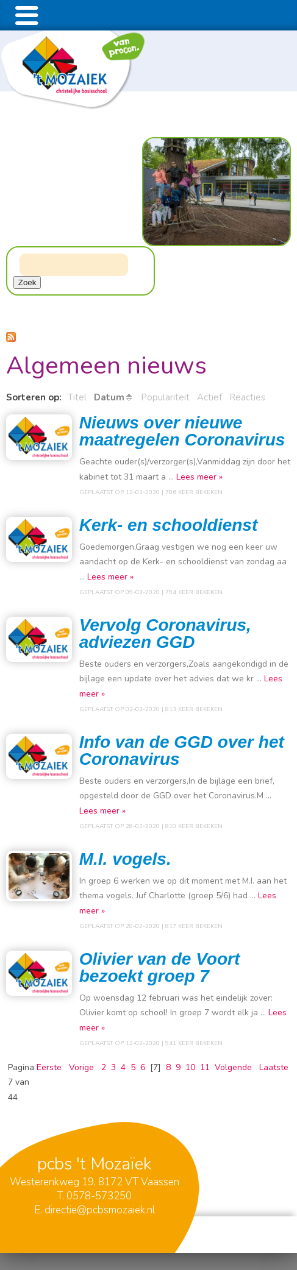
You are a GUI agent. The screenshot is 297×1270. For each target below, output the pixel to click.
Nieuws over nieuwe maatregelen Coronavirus (182, 431)
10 (190, 1067)
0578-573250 (99, 1196)
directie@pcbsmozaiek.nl (100, 1210)
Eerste (49, 1067)
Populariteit (165, 397)
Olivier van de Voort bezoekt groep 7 (159, 967)
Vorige (81, 1067)
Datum (109, 397)
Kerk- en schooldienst (168, 525)
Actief (209, 397)
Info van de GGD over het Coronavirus (181, 750)
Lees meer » (199, 477)
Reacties (247, 397)
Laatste (273, 1067)
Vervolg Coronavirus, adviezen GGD (165, 633)
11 (205, 1067)
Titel (77, 397)
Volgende (233, 1067)
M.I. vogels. (125, 859)
